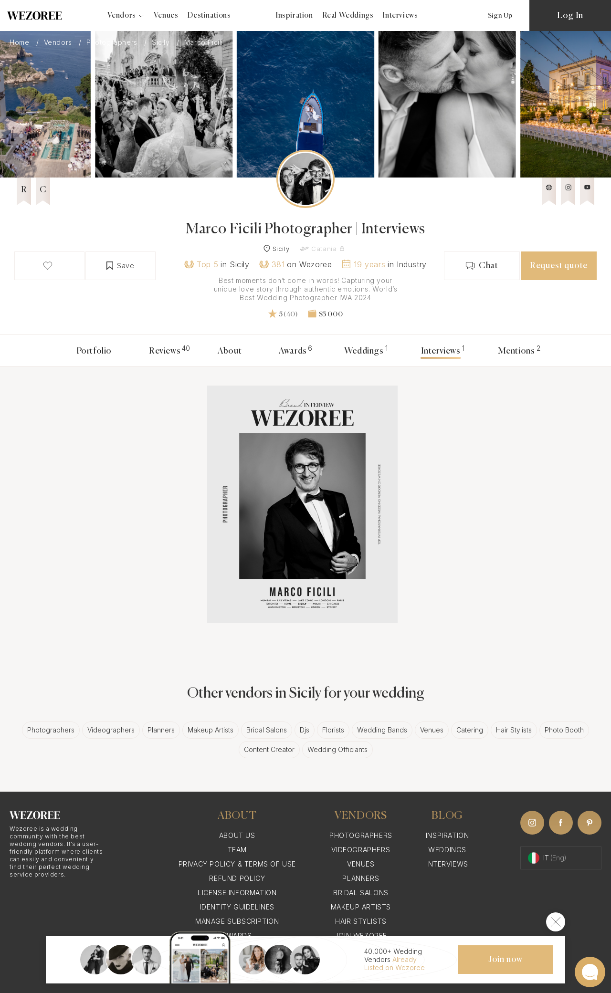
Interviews (400, 15)
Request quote (559, 265)
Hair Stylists (514, 730)
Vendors (59, 42)
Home (21, 42)
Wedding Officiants (337, 749)
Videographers (111, 730)
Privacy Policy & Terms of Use (237, 864)
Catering (469, 730)
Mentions (516, 351)
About (230, 351)
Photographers (112, 42)
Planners (161, 730)
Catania (324, 248)
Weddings (364, 351)
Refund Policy (237, 878)
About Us (237, 835)
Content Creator (269, 749)
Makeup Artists (210, 730)
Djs (304, 730)
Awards (293, 351)
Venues (166, 15)
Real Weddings (348, 15)
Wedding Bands (382, 730)
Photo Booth (564, 730)
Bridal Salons (266, 730)
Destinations (209, 15)
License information (237, 892)
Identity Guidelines (237, 907)
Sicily (162, 42)
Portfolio (94, 351)
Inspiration (294, 15)
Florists (333, 730)
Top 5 (201, 264)
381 (272, 264)
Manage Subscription (237, 921)
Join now (505, 959)
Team (237, 850)
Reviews (164, 351)
